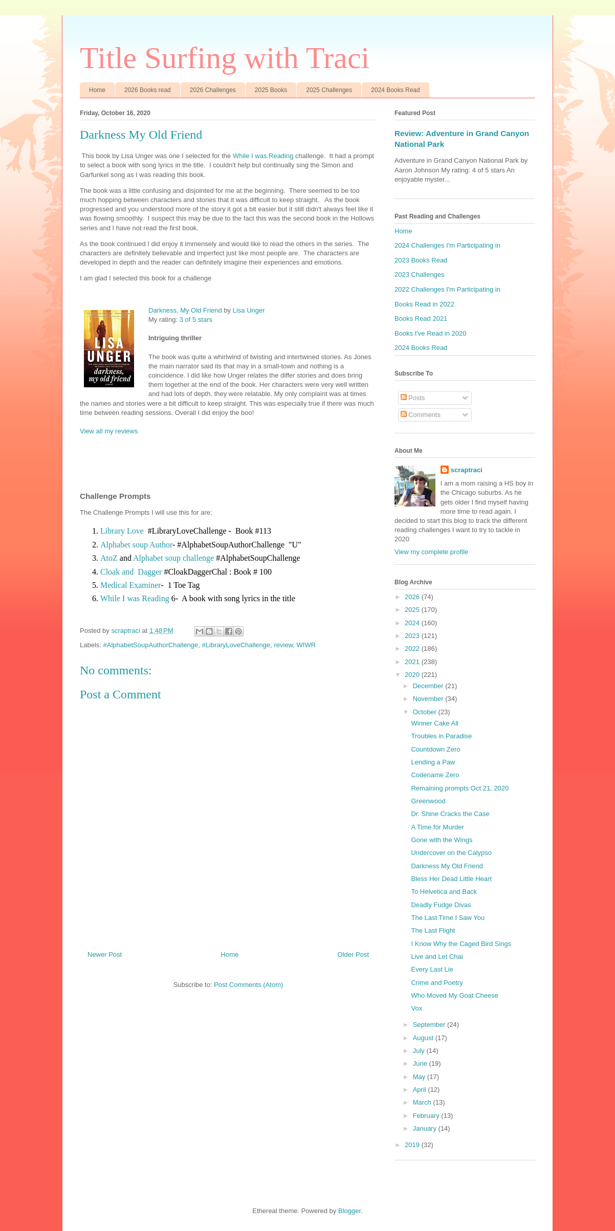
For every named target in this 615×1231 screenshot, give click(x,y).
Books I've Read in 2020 (430, 333)
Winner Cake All (434, 723)
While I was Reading (263, 156)
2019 (413, 1145)
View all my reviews (109, 431)
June (421, 1063)
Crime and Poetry (437, 982)
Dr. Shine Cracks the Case (450, 814)
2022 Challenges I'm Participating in (447, 289)
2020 (413, 674)
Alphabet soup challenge (173, 558)
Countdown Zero (435, 749)
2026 (413, 597)
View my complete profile (431, 552)
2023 (413, 636)
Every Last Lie (432, 969)
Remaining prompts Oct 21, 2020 (460, 788)
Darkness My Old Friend (446, 866)
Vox (416, 1008)
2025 (413, 609)
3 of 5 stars (196, 319)
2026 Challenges (213, 90)
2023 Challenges (419, 274)
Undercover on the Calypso (451, 852)
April (420, 1089)
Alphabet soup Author (136, 544)
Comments (421, 415)
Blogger (349, 1211)
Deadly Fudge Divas (441, 905)
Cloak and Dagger (131, 571)
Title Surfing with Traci (224, 58)
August (424, 1038)
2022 (413, 648)
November (429, 698)
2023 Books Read (420, 260)
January (425, 1128)
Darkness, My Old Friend (185, 310)
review (283, 645)
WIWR (306, 645)
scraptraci (466, 470)
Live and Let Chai (437, 956)
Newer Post (104, 954)
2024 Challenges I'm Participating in (447, 245)
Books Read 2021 (420, 318)
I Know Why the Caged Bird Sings (461, 944)
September (430, 1024)
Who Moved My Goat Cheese (454, 995)
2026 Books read (147, 90)
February (427, 1115)
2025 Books (271, 90)
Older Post (353, 954)
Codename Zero (435, 775)
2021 (413, 662)
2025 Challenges (329, 90)
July (420, 1050)
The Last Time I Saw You (448, 917)
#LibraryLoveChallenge (236, 645)
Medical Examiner (130, 585)
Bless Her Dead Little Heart (451, 879)
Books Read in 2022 (424, 304)
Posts (413, 398)
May (420, 1077)
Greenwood (428, 801)
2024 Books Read (395, 90)
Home (97, 90)
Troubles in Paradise (441, 736)
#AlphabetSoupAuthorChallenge (151, 645)
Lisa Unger (249, 310)
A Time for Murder (437, 827)
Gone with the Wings (441, 840)
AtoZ (109, 558)
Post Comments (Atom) (248, 984)
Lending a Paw (433, 762)
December (429, 686)
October (425, 712)
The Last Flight (433, 930)
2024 (413, 623)
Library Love (122, 530)
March (423, 1102)
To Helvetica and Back (444, 891)
